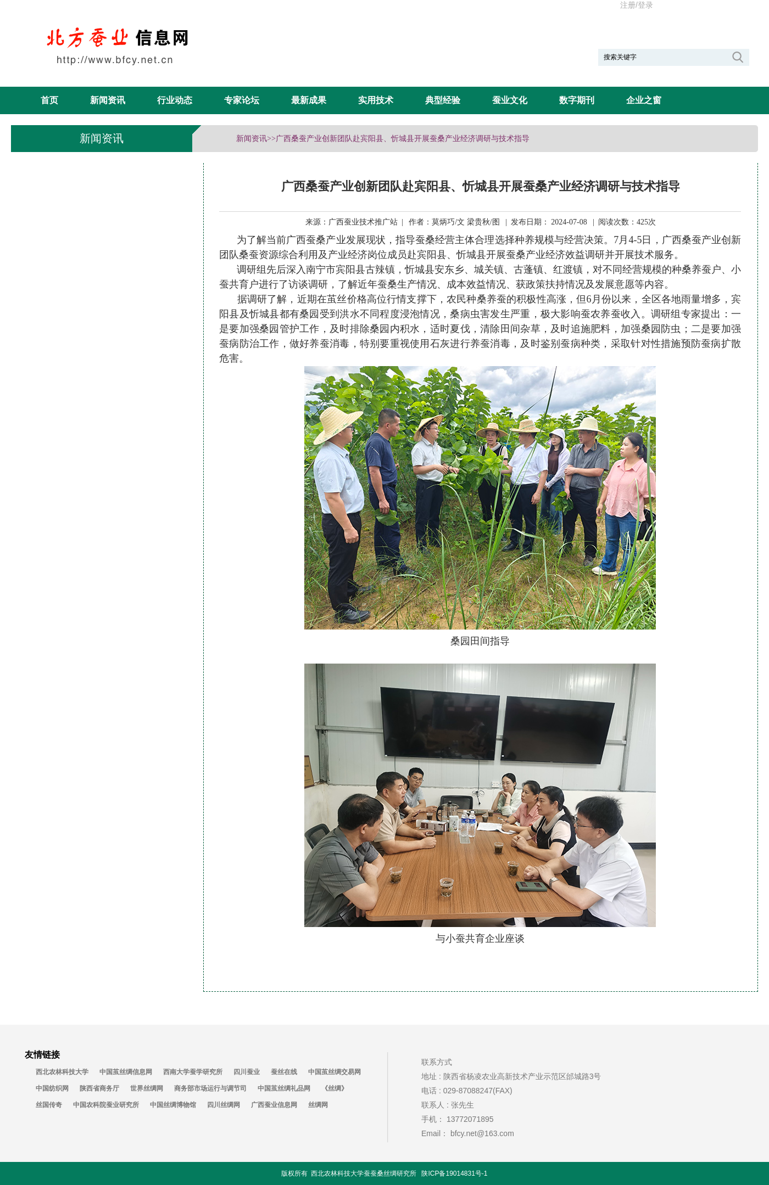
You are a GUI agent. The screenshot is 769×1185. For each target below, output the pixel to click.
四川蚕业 (246, 1072)
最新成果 (308, 100)
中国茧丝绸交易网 (334, 1072)
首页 (49, 100)
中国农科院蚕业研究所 (106, 1105)
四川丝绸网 (223, 1105)
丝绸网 (318, 1105)
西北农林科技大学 (62, 1072)
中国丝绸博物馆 (173, 1105)
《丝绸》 (334, 1088)
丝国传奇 (49, 1105)
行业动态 (174, 100)
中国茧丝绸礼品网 (284, 1088)
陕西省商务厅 (99, 1088)
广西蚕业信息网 (274, 1105)
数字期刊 (576, 100)
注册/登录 (636, 5)
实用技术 (375, 100)
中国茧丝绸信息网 (125, 1072)
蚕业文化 (509, 100)
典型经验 (442, 100)
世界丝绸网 (146, 1088)
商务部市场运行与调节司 (210, 1088)
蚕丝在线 (284, 1072)
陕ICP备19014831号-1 (454, 1173)
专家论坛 (241, 100)
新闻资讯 (107, 100)
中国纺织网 (52, 1088)
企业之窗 (643, 100)
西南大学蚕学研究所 (192, 1072)
